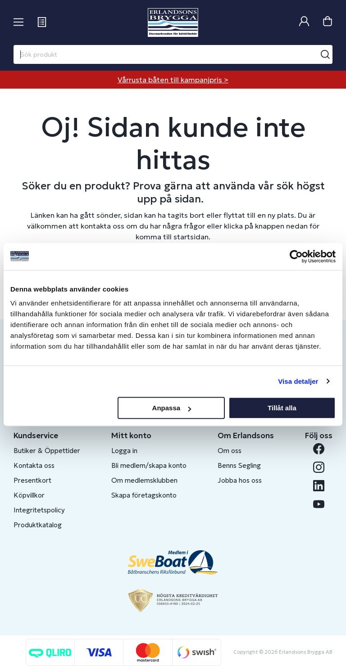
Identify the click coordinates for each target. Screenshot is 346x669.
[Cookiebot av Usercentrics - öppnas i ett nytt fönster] (296, 256)
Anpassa (171, 408)
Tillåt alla (282, 408)
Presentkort (32, 480)
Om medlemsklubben (144, 480)
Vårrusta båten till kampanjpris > (173, 79)
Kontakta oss (34, 465)
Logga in (124, 450)
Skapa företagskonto (144, 495)
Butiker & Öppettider (47, 450)
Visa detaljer (298, 381)
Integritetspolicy (39, 510)
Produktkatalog (38, 525)
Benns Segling (239, 465)
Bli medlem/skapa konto (149, 465)
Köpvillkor (29, 495)
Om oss (229, 450)
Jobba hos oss (240, 480)
